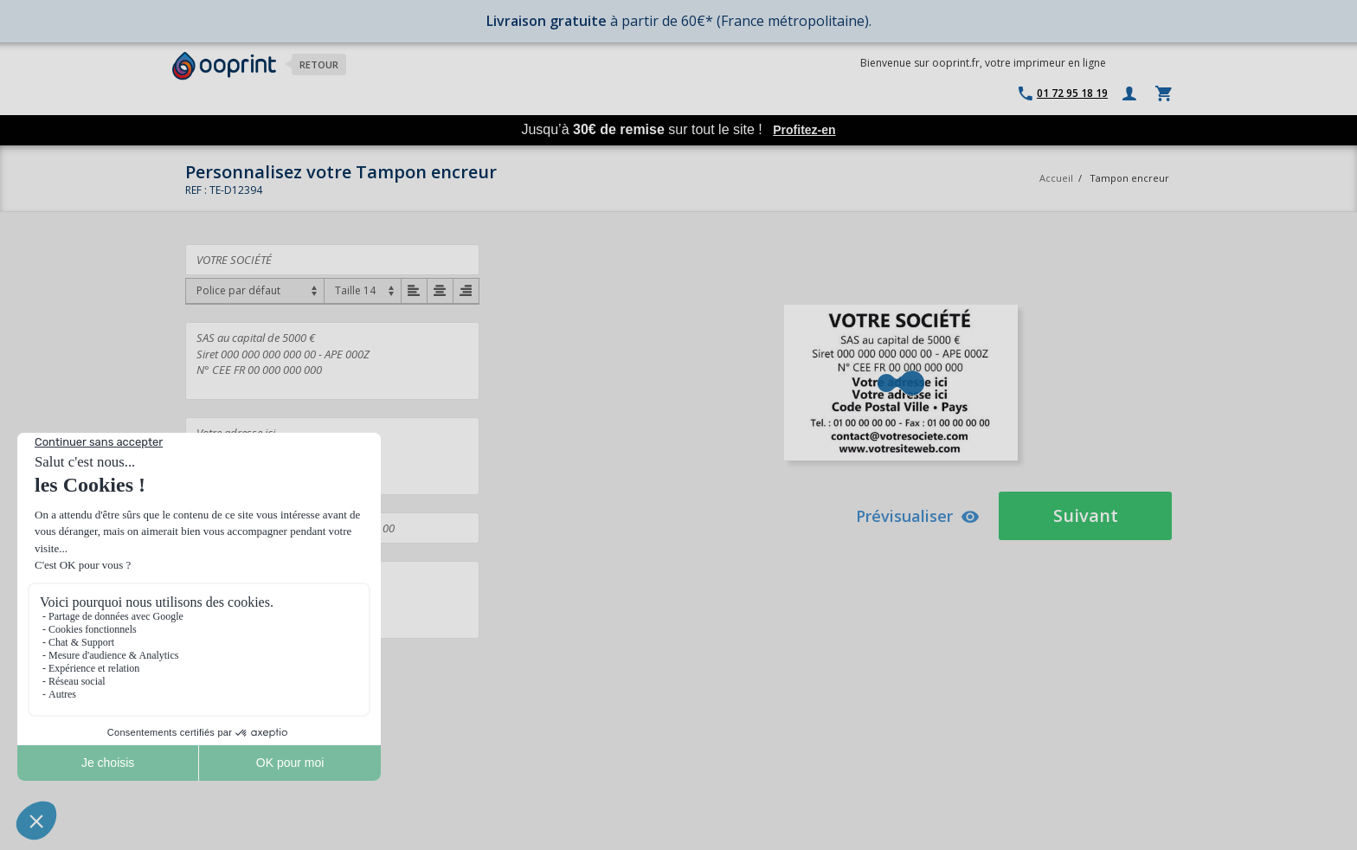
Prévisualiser (918, 515)
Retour (318, 64)
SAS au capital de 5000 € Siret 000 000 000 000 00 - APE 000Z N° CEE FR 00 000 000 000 (332, 361)
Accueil (1056, 177)
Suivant (1085, 515)
